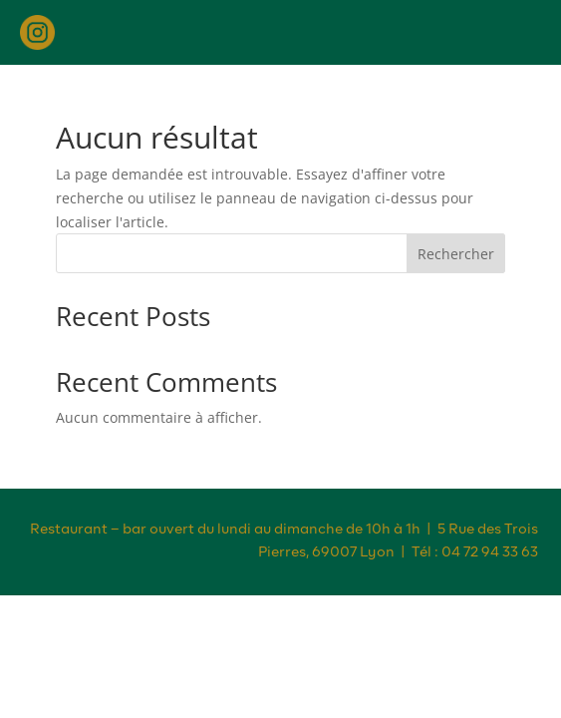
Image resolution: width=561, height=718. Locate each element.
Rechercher (456, 253)
